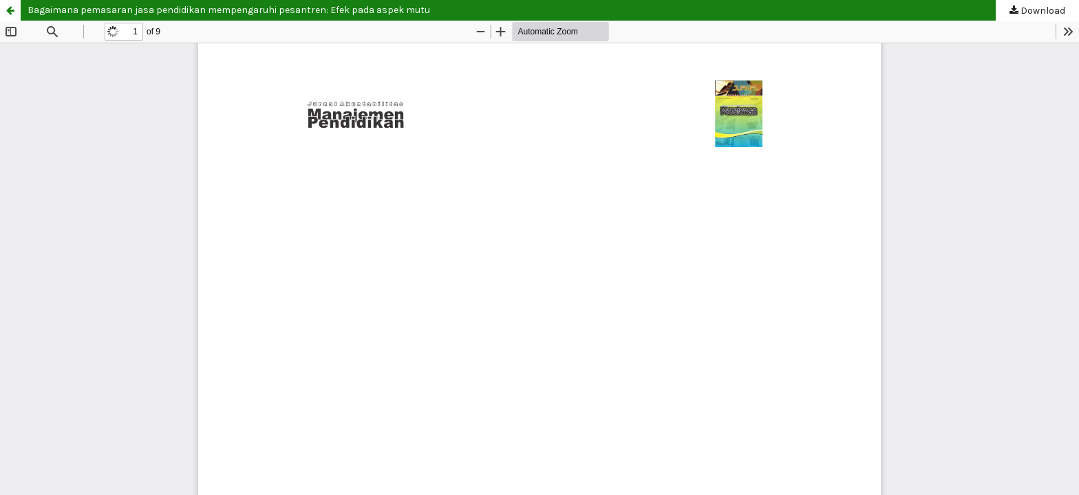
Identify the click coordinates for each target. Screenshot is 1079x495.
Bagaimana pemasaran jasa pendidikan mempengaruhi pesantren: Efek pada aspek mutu (229, 10)
